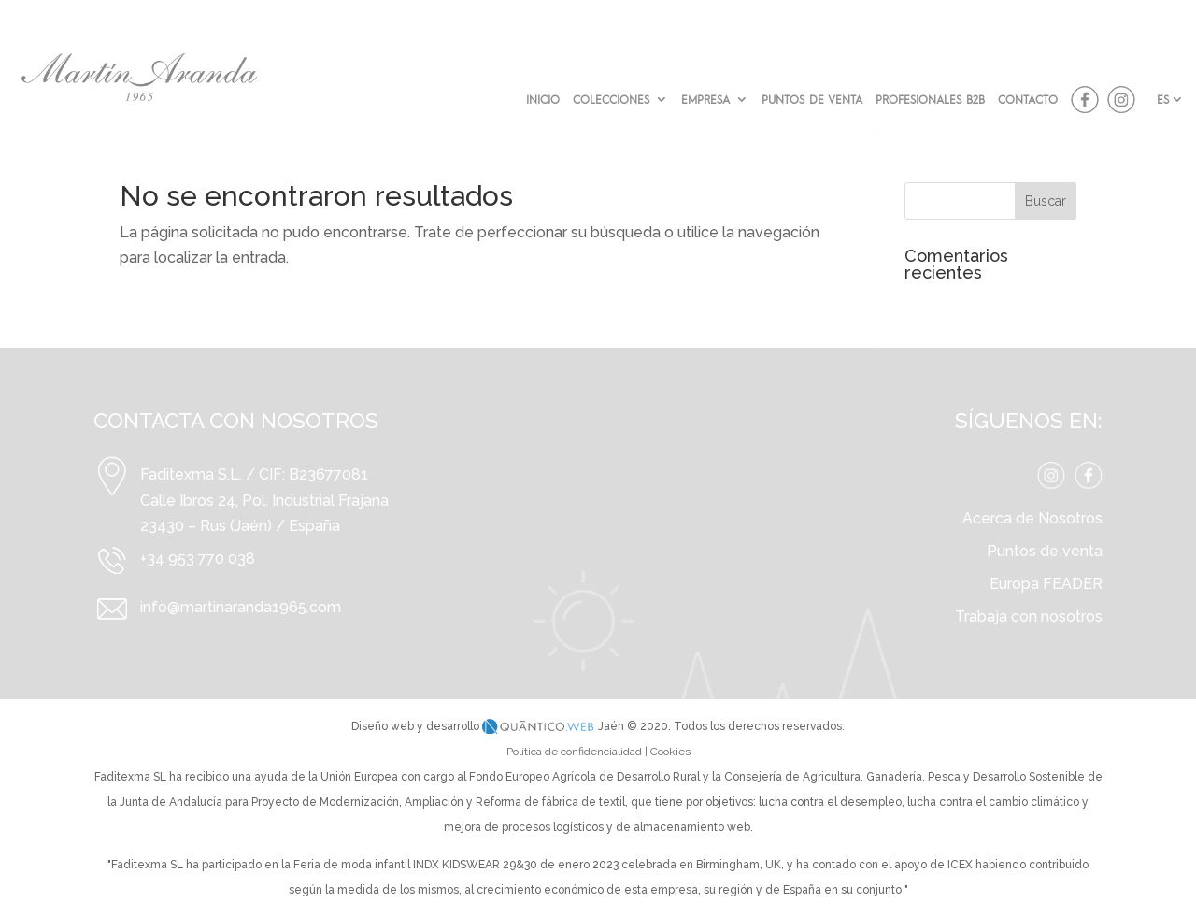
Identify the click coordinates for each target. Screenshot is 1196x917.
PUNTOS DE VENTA (812, 100)
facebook (1085, 100)
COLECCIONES (611, 100)
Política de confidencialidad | (578, 751)
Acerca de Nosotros (1032, 518)
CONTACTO (1028, 100)
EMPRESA (705, 100)
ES (1163, 99)
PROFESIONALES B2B (930, 100)
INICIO (543, 100)
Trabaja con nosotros (1029, 616)
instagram (1121, 100)
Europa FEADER (1046, 584)
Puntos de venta (1045, 551)
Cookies (670, 751)
